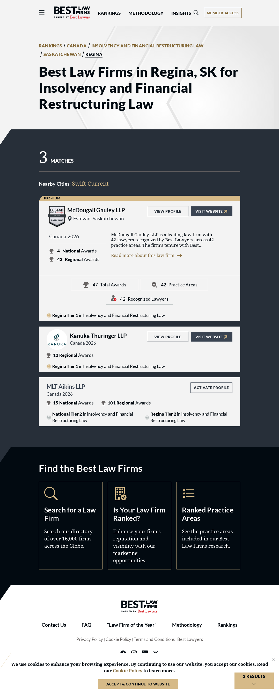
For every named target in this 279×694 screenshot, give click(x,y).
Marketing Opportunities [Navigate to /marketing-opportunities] (139, 525)
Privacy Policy (89, 639)
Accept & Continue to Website (138, 684)
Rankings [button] (109, 13)
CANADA (77, 45)
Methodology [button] (146, 13)
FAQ (86, 625)
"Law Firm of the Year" (132, 625)
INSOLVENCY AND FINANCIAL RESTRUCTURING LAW (147, 45)
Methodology (187, 625)
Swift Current (90, 183)
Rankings (227, 625)
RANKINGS (50, 45)
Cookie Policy (118, 639)
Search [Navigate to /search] (70, 525)
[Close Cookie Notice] (270, 660)
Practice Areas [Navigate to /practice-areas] (208, 525)
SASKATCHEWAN (62, 54)
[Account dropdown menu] (223, 13)
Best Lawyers (190, 639)
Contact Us (54, 625)
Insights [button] (181, 13)
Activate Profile (211, 387)
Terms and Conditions (154, 639)
